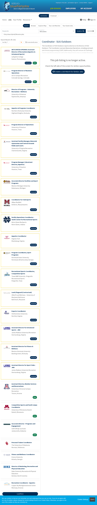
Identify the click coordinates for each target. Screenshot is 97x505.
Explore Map (42, 26)
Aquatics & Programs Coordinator (23, 108)
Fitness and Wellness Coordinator (23, 454)
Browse (33, 26)
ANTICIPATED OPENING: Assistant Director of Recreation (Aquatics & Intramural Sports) (23, 52)
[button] (90, 31)
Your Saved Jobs (68, 26)
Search (26, 26)
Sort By (4, 42)
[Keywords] (20, 31)
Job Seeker (43, 16)
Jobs (10, 20)
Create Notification (31, 42)
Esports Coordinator (19, 311)
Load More (20, 494)
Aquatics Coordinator (19, 236)
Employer (53, 16)
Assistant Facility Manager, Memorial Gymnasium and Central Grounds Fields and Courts (24, 143)
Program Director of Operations (23, 125)
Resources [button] (26, 20)
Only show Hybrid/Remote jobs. (14, 34)
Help (83, 19)
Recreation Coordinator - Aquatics (23, 483)
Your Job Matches (54, 26)
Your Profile (17, 20)
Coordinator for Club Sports (21, 200)
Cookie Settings (83, 499)
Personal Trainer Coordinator (22, 442)
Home (4, 20)
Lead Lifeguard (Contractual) (22, 292)
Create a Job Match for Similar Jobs (68, 71)
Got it (92, 499)
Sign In (91, 19)
